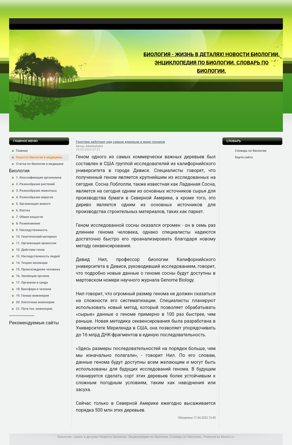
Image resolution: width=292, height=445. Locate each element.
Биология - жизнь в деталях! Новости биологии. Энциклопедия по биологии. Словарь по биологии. (211, 62)
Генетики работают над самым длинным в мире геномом (120, 141)
